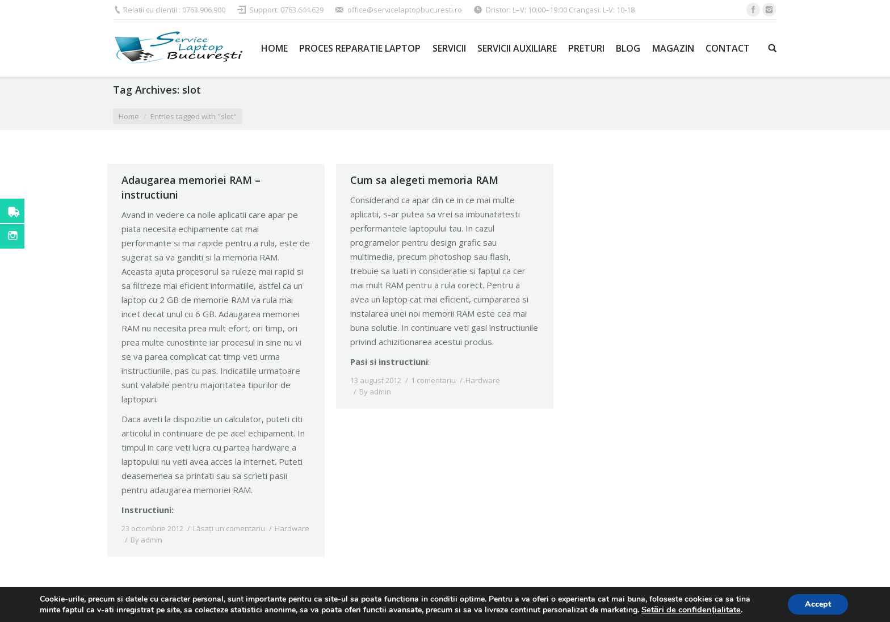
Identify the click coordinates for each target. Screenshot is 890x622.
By (146, 540)
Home (129, 116)
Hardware (292, 528)
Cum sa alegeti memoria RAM (424, 180)
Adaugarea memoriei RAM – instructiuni (191, 187)
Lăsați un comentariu (229, 528)
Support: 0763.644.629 (286, 10)
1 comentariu (433, 380)
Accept (818, 604)
